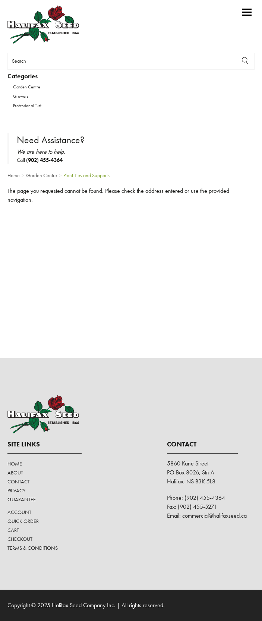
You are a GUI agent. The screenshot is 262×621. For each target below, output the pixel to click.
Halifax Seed (49, 25)
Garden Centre (26, 87)
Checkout (19, 539)
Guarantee (21, 499)
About (15, 472)
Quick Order (23, 521)
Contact (18, 481)
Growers (20, 96)
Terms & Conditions (32, 548)
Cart (13, 530)
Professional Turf (27, 106)
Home (14, 463)
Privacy (16, 490)
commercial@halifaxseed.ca (214, 516)
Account (19, 512)
